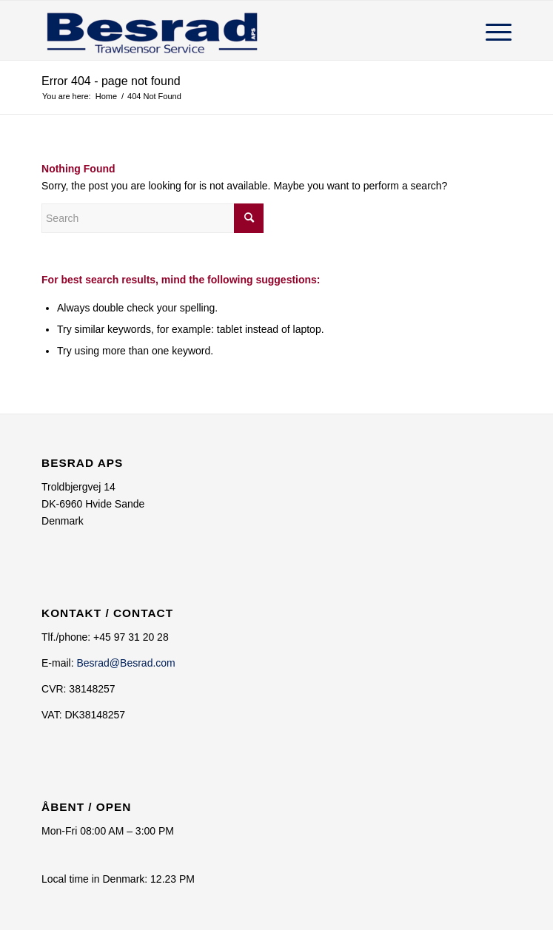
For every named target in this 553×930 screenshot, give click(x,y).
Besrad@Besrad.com (125, 663)
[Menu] (491, 30)
